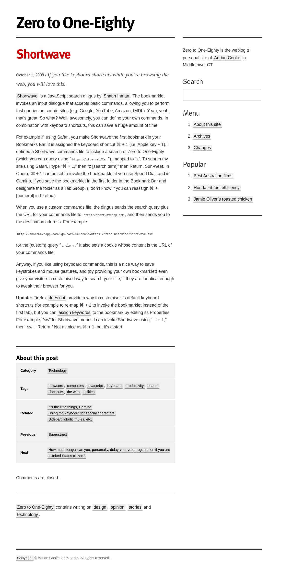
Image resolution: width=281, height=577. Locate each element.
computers (75, 386)
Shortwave (27, 96)
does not (57, 297)
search (153, 386)
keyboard (114, 386)
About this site (207, 124)
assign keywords (74, 312)
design (100, 507)
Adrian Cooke (227, 57)
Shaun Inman (116, 96)
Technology (57, 371)
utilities (88, 392)
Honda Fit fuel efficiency (216, 187)
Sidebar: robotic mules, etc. (70, 419)
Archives (202, 136)
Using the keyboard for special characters (81, 413)
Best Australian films (213, 175)
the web (73, 392)
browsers (55, 386)
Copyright (25, 558)
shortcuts (55, 392)
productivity (135, 386)
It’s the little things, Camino (69, 407)
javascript (95, 386)
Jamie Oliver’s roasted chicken (223, 199)
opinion (118, 507)
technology (27, 514)
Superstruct (57, 434)
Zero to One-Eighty (35, 507)
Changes (202, 147)
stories (135, 507)
